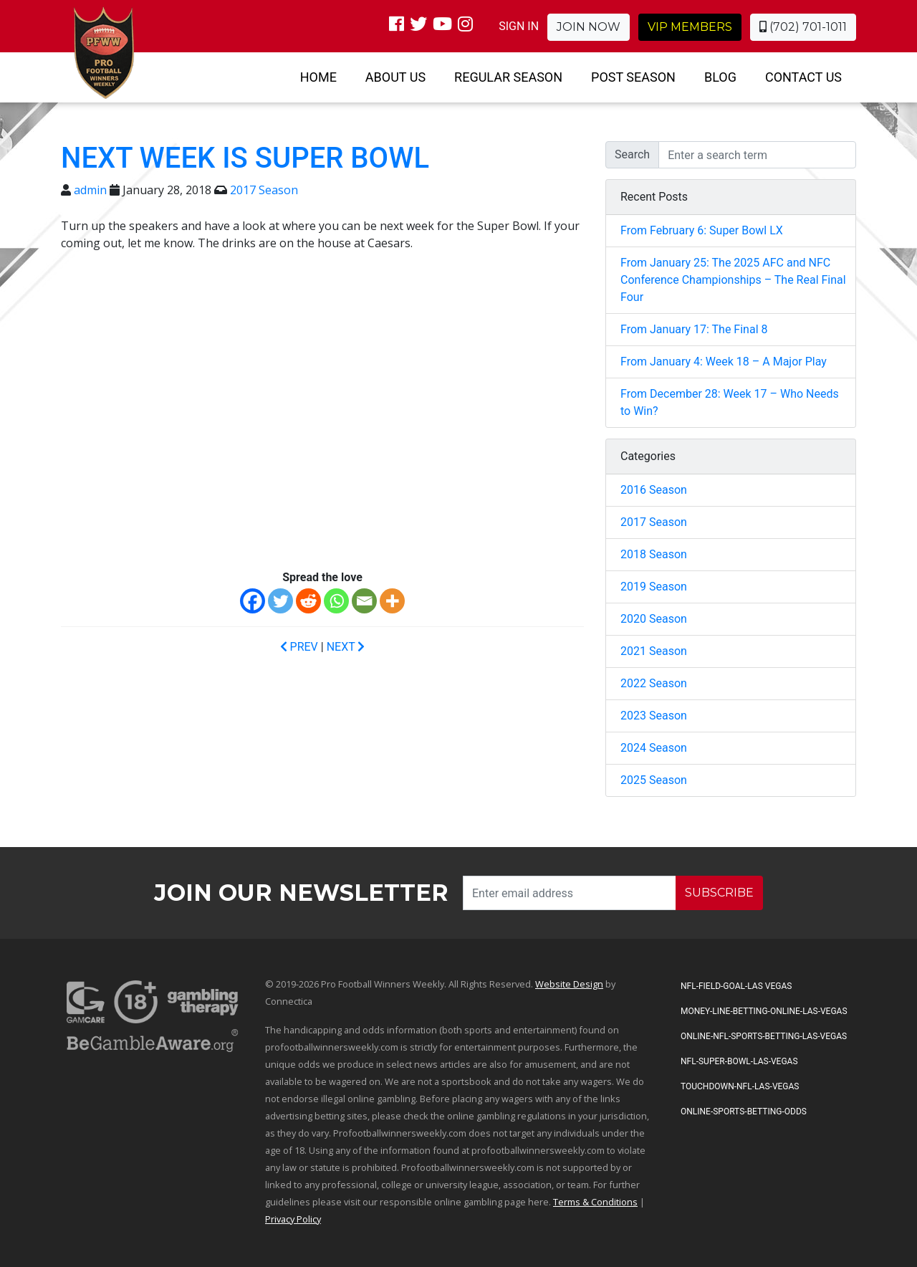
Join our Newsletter (301, 893)
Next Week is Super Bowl (245, 158)
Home (318, 77)
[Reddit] (308, 600)
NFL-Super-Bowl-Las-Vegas (739, 1061)
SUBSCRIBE (719, 892)
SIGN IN (519, 26)
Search (632, 154)
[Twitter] (280, 600)
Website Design (569, 983)
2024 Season (653, 748)
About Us (395, 77)
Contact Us (803, 77)
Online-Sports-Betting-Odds (744, 1111)
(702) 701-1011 (803, 27)
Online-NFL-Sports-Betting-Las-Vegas (764, 1036)
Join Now (588, 27)
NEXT (346, 647)
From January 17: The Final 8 (693, 329)
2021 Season (653, 651)
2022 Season (653, 683)
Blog (720, 77)
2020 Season (653, 619)
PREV (299, 647)
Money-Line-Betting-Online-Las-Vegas (764, 1011)
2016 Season (653, 490)
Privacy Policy (293, 1219)
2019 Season (653, 586)
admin (90, 190)
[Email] (364, 600)
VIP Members (690, 27)
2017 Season (264, 190)
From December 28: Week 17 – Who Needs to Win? (729, 402)
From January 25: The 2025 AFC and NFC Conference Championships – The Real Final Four (733, 280)
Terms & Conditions (595, 1201)
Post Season (633, 77)
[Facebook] (252, 600)
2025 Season (653, 780)
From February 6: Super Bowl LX (701, 230)
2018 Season (653, 554)
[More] (392, 600)
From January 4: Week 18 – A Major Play (723, 361)
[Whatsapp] (336, 600)
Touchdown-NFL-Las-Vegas (740, 1086)
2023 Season (653, 715)
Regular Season (508, 77)
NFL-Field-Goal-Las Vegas (736, 986)
